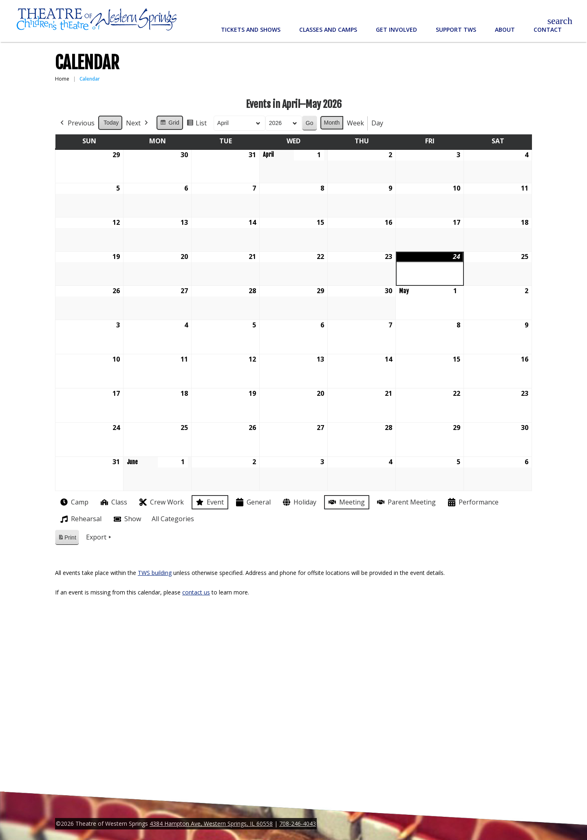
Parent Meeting (405, 502)
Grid (169, 124)
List (196, 124)
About (505, 29)
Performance (472, 502)
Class (113, 502)
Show (126, 519)
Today (111, 122)
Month (332, 122)
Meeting (346, 502)
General (252, 502)
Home (62, 78)
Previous (77, 123)
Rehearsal (80, 519)
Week (355, 122)
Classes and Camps (328, 29)
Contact (548, 29)
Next (138, 123)
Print (66, 539)
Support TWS (456, 29)
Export (99, 537)
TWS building (155, 573)
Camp (73, 502)
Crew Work (161, 502)
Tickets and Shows (250, 29)
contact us (196, 592)
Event (209, 502)
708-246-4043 (297, 823)
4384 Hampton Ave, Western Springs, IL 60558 (211, 823)
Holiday (298, 502)
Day (377, 122)
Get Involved (396, 29)
